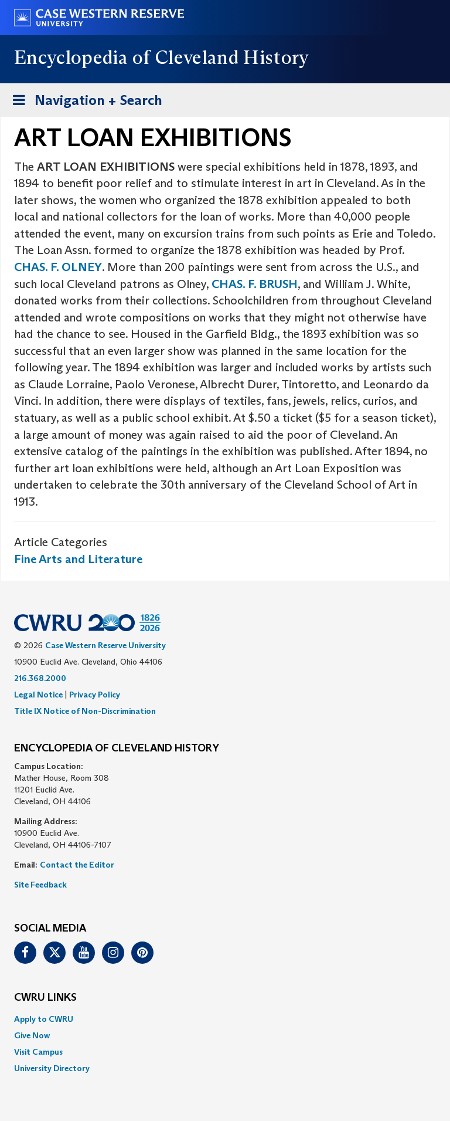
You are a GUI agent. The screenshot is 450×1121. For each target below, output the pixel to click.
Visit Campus (38, 1052)
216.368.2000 (40, 678)
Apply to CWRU (43, 1019)
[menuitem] (225, 1019)
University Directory (52, 1068)
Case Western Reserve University (105, 645)
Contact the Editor (77, 864)
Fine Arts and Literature (78, 559)
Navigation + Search (83, 102)
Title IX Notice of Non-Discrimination (85, 711)
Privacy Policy (94, 694)
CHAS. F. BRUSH (255, 284)
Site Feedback (40, 884)
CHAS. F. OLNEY (58, 267)
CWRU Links (45, 998)
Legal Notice (38, 694)
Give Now (32, 1035)
